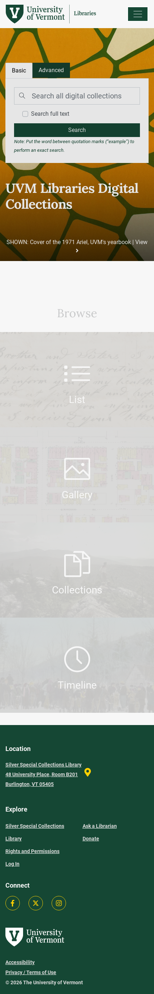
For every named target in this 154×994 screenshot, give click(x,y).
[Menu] (137, 14)
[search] (77, 130)
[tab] (51, 70)
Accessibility (20, 962)
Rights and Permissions (32, 851)
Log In (12, 864)
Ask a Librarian (100, 826)
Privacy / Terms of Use (30, 972)
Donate (91, 838)
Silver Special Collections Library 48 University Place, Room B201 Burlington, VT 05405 (43, 774)
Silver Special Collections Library (34, 832)
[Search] (77, 96)
